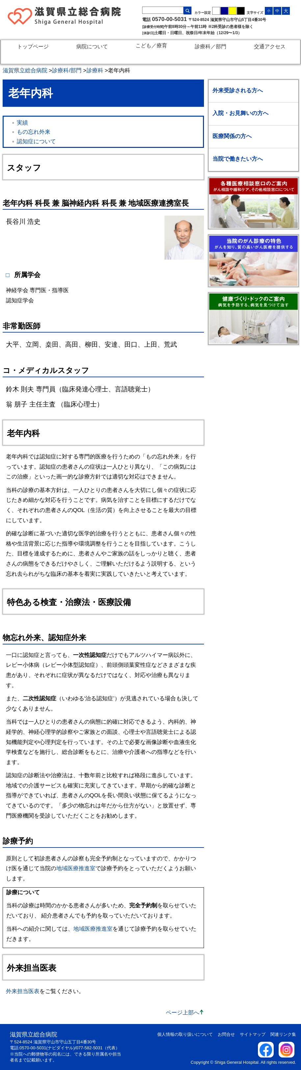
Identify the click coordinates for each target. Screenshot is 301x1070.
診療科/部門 (67, 70)
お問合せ (226, 1034)
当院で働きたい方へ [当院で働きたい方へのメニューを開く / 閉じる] (238, 159)
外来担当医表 (22, 991)
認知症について (36, 141)
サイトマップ (252, 1034)
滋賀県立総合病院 (25, 70)
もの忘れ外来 (33, 132)
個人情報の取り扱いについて (185, 1034)
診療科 (95, 70)
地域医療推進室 (75, 868)
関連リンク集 (283, 1034)
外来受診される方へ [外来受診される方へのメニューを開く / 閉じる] (238, 90)
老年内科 (119, 70)
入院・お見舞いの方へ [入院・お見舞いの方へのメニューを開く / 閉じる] (240, 113)
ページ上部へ (182, 1013)
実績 (22, 123)
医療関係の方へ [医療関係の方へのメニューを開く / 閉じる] (232, 136)
